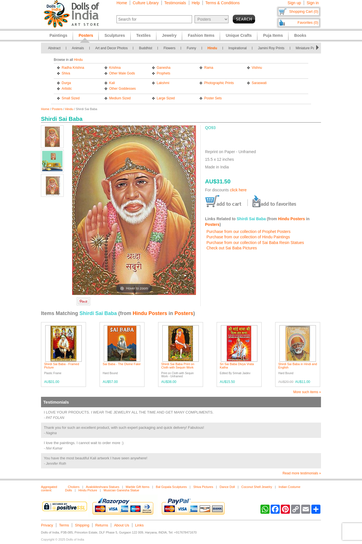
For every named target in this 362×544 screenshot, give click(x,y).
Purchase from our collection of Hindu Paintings (248, 237)
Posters (57, 109)
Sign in (313, 3)
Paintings (58, 35)
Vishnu (257, 68)
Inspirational (238, 48)
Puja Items (273, 35)
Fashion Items (201, 35)
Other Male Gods (122, 73)
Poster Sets (213, 98)
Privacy (47, 525)
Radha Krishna (73, 68)
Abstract (54, 48)
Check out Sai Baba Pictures (231, 248)
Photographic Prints (219, 83)
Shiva (66, 73)
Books (300, 35)
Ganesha (164, 68)
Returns (101, 525)
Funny (191, 48)
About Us (121, 525)
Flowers (169, 48)
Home (122, 3)
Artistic (67, 89)
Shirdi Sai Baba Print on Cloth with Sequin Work (177, 365)
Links (139, 525)
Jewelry (169, 35)
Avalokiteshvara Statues (102, 487)
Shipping (82, 525)
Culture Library (146, 3)
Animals (78, 48)
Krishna (115, 68)
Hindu (212, 48)
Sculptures (114, 35)
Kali (112, 83)
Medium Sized (120, 98)
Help (196, 3)
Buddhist (145, 48)
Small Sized (70, 98)
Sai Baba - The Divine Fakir (122, 364)
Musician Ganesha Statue (121, 490)
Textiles (143, 35)
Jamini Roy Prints (271, 48)
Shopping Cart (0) (303, 11)
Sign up (294, 3)
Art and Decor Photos (111, 48)
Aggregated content (49, 488)
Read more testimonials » (302, 473)
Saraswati (259, 83)
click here (238, 190)
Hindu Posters (291, 219)
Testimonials (175, 3)
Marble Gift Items (138, 487)
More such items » (307, 392)
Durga (66, 83)
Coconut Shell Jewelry (256, 487)
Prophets (163, 73)
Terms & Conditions (222, 3)
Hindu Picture (87, 490)
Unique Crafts (239, 35)
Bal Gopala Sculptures (171, 487)
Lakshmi (163, 83)
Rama (208, 68)
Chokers (73, 487)
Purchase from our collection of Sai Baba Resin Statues (255, 242)
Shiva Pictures (203, 487)
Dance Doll (227, 487)
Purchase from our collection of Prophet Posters (248, 231)
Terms (64, 525)
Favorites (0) (308, 22)
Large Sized (166, 98)
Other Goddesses (122, 89)
